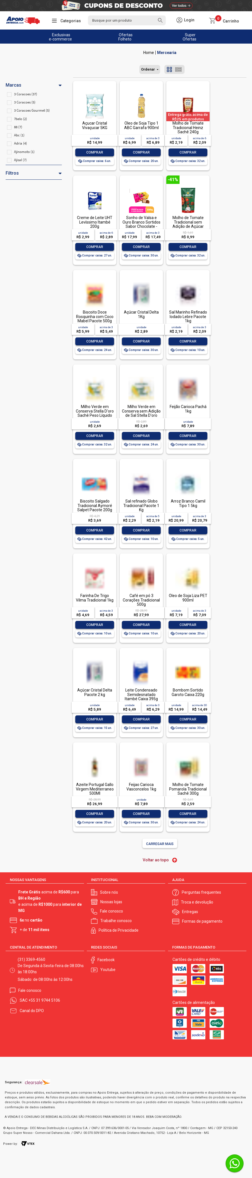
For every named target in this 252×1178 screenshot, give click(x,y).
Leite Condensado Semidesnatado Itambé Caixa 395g (141, 694)
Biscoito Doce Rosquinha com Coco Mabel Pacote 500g (94, 316)
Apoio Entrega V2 (148, 53)
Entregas (190, 911)
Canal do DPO (32, 1010)
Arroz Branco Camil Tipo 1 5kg (188, 503)
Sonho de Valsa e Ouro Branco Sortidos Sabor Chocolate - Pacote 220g (141, 224)
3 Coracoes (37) (25, 94)
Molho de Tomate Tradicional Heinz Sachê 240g (188, 127)
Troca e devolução (197, 902)
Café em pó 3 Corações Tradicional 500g (141, 600)
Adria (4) (20, 143)
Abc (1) (19, 135)
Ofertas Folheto (125, 37)
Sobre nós (109, 892)
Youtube (107, 969)
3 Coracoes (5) (24, 102)
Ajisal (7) (20, 159)
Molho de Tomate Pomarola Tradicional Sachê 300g (188, 789)
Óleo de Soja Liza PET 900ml (188, 597)
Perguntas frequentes (201, 892)
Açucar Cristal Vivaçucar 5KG (94, 125)
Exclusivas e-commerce (60, 37)
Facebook (106, 960)
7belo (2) (20, 118)
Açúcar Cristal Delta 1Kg (141, 314)
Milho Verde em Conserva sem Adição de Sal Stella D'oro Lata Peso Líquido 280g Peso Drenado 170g (141, 417)
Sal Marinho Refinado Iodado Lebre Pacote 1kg (188, 316)
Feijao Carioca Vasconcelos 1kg (141, 786)
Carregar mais (160, 844)
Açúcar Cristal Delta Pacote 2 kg (94, 692)
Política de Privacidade (119, 930)
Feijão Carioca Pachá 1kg (188, 408)
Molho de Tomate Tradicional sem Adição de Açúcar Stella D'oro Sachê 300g (188, 226)
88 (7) (18, 127)
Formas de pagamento (202, 921)
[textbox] (127, 20)
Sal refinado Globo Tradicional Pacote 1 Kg (141, 505)
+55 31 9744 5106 (44, 1000)
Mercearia (166, 53)
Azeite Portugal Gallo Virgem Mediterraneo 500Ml (95, 789)
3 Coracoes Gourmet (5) (32, 110)
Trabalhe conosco (116, 920)
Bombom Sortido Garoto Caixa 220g (188, 692)
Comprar (94, 152)
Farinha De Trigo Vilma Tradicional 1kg (94, 597)
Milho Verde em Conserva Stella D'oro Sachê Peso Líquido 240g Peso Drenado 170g (95, 415)
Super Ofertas (189, 37)
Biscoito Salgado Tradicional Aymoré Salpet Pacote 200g (94, 505)
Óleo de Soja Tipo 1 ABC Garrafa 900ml (141, 125)
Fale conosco (111, 911)
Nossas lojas (111, 902)
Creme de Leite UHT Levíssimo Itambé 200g (94, 222)
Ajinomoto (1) (24, 151)
